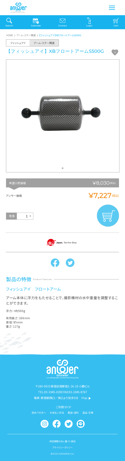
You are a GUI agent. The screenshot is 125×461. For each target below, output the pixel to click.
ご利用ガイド (63, 407)
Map (86, 398)
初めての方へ (39, 412)
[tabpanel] (62, 115)
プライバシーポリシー (62, 447)
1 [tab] (64, 169)
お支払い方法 (57, 412)
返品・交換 (87, 412)
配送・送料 (73, 412)
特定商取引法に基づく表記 (62, 441)
